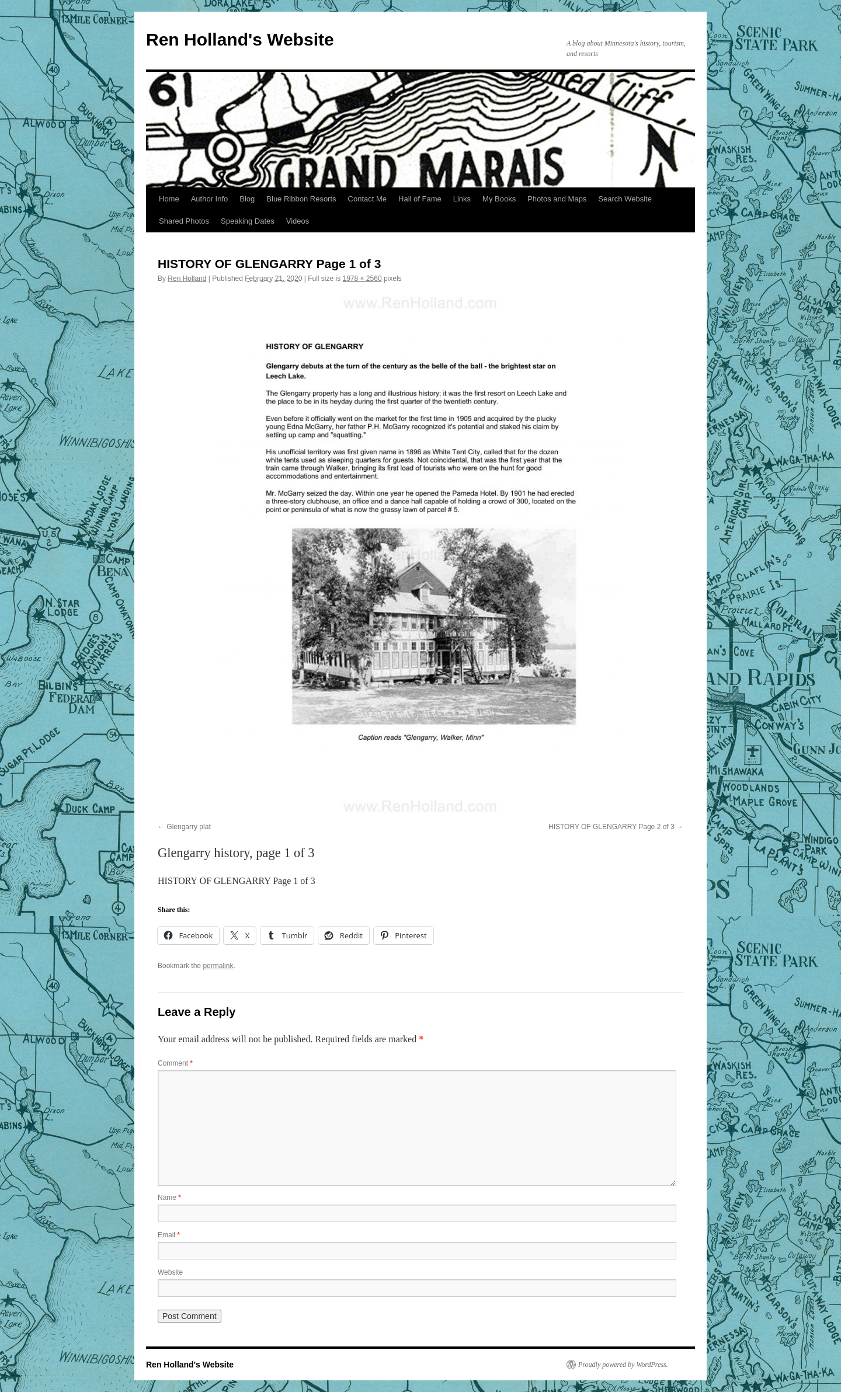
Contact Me (367, 198)
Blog (247, 198)
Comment (175, 1063)
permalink (218, 966)
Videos (298, 221)
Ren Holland (187, 278)
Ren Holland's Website (240, 39)
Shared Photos (184, 221)
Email (169, 1235)
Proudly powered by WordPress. (623, 1364)
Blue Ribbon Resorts (301, 198)
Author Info (209, 198)
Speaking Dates (247, 221)
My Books (499, 198)
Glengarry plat (188, 827)
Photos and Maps (556, 198)
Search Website (625, 198)
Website (170, 1272)
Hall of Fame (420, 198)
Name (169, 1197)
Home (169, 198)
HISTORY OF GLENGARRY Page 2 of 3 (611, 827)
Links (462, 198)
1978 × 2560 (362, 278)
